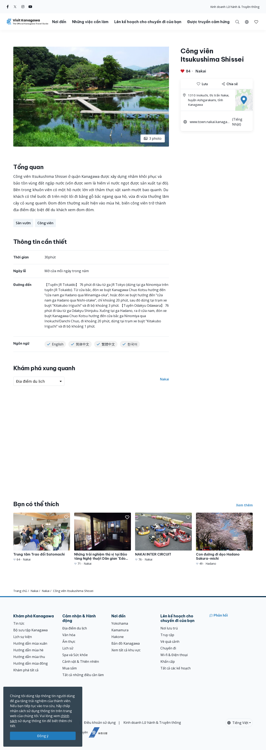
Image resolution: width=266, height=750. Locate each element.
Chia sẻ (230, 84)
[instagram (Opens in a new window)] (22, 6)
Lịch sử (67, 648)
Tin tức (18, 623)
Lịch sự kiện (22, 636)
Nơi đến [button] (59, 21)
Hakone (117, 636)
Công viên (45, 223)
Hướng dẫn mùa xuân (30, 643)
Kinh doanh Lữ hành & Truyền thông (234, 7)
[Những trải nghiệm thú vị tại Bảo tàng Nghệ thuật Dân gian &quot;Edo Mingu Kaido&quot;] (102, 539)
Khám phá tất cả (25, 670)
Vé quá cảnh (169, 641)
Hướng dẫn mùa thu (29, 656)
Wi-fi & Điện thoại (174, 655)
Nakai (200, 71)
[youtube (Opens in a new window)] (30, 6)
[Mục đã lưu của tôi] (256, 21)
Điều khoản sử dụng (100, 722)
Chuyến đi (168, 648)
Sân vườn (23, 223)
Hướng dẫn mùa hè (28, 650)
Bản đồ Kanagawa (125, 643)
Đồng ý (42, 736)
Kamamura (119, 630)
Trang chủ (20, 591)
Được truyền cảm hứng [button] (208, 21)
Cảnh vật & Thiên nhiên (80, 661)
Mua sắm (69, 668)
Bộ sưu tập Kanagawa (30, 630)
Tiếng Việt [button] (237, 722)
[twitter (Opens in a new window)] (15, 6)
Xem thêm (244, 505)
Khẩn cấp (167, 661)
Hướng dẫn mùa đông (30, 663)
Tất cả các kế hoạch (175, 668)
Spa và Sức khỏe (75, 655)
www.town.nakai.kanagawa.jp (210, 122)
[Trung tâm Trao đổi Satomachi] (41, 537)
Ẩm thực (68, 641)
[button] (246, 21)
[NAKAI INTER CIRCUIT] (163, 537)
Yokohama (119, 623)
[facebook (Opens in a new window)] (8, 6)
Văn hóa (68, 635)
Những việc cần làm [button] (90, 21)
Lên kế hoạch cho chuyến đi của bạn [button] (147, 21)
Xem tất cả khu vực (125, 650)
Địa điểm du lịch (74, 628)
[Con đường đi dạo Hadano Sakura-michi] (224, 539)
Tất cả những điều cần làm (83, 675)
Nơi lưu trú (169, 628)
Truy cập (167, 635)
